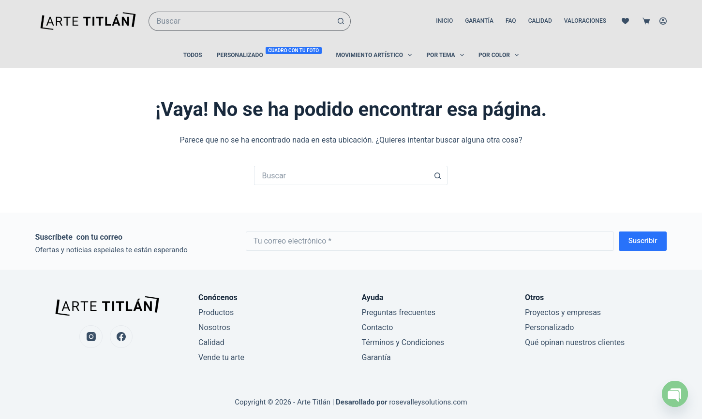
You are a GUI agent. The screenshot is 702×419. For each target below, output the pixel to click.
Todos (192, 55)
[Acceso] (663, 21)
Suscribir (642, 240)
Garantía (479, 20)
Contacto (377, 327)
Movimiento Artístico (376, 55)
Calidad (540, 20)
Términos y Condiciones (402, 342)
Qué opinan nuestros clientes (575, 342)
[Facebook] (121, 336)
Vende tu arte (221, 357)
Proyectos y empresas (563, 312)
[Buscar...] (240, 21)
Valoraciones (585, 20)
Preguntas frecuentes (398, 312)
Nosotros (214, 327)
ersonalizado (552, 327)
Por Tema (447, 55)
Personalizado (269, 54)
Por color (500, 55)
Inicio (444, 20)
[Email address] (430, 241)
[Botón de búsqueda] (341, 21)
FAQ (511, 20)
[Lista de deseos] (625, 21)
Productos (216, 312)
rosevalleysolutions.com (428, 402)
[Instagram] (91, 336)
